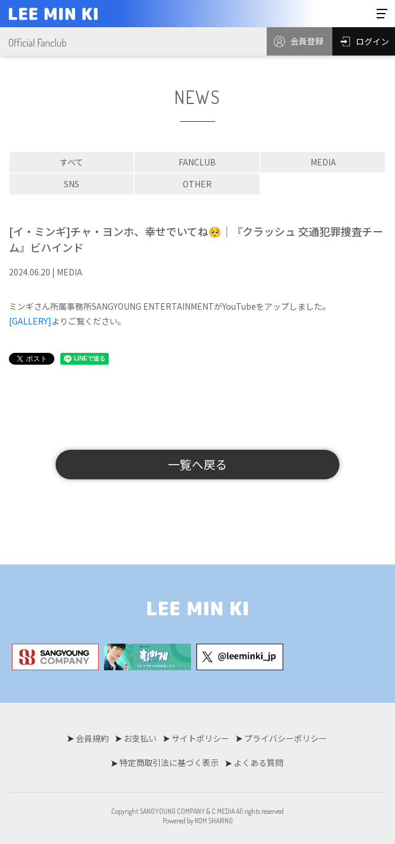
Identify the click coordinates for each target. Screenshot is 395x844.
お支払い (140, 738)
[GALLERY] (30, 321)
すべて (71, 162)
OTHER (197, 184)
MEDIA (323, 162)
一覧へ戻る (197, 464)
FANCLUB (197, 162)
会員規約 (92, 738)
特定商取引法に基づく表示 (169, 762)
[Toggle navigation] (382, 13)
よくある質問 (258, 762)
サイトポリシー (200, 738)
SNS (71, 184)
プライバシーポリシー (285, 738)
